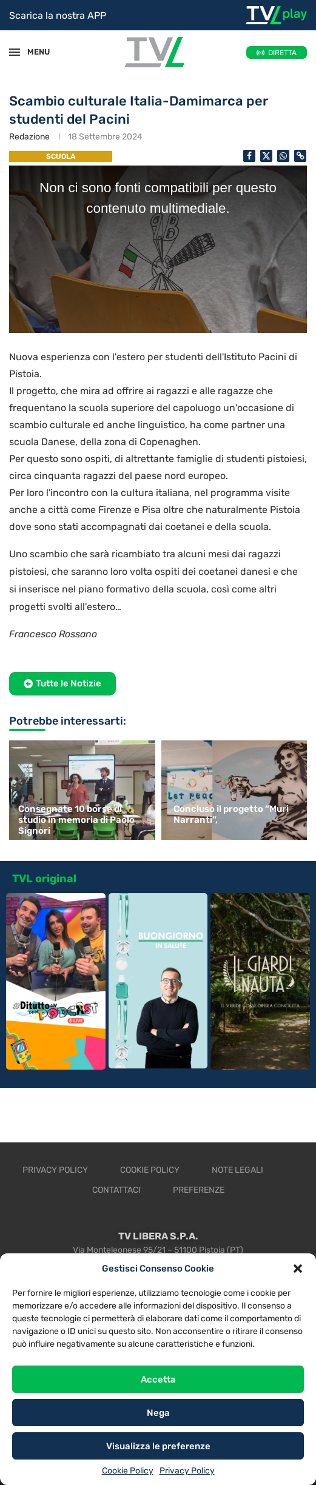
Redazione (29, 137)
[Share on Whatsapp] (283, 156)
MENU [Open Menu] (32, 51)
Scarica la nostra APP (57, 15)
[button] (298, 1268)
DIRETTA (282, 53)
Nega (158, 1412)
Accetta (158, 1379)
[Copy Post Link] (300, 156)
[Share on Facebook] (249, 156)
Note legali (237, 1170)
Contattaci (116, 1190)
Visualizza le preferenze (158, 1446)
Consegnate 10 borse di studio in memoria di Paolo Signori (76, 819)
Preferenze (198, 1190)
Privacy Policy (187, 1471)
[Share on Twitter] (266, 156)
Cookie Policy (127, 1471)
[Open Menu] (14, 52)
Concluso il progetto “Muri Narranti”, (231, 814)
